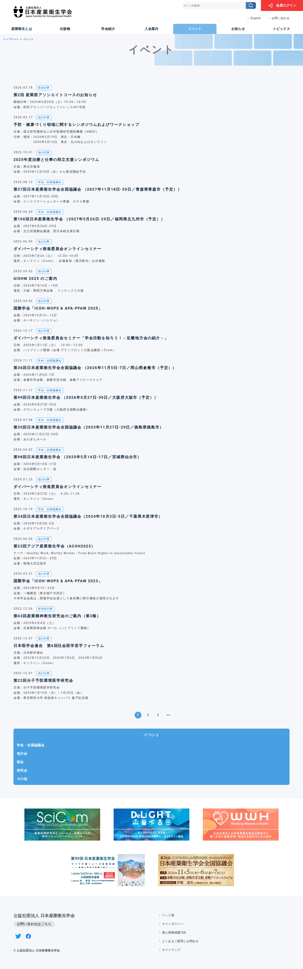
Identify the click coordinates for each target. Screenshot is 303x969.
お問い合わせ (280, 18)
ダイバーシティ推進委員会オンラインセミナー (57, 249)
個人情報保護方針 (174, 932)
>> (168, 715)
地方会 (22, 754)
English (255, 18)
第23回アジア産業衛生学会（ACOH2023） (54, 546)
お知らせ (238, 29)
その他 (22, 779)
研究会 (22, 770)
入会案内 (151, 29)
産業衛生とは (21, 29)
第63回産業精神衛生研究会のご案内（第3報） (57, 616)
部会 (20, 762)
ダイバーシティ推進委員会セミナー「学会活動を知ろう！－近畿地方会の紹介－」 (91, 338)
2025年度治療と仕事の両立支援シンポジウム (56, 159)
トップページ (11, 39)
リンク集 (168, 915)
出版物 (65, 29)
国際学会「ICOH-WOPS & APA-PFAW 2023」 (57, 581)
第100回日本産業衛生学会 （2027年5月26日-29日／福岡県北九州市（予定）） (89, 219)
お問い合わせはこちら (34, 924)
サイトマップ (171, 949)
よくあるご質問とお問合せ (180, 941)
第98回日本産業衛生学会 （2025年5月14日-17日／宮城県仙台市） (77, 457)
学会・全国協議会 (30, 745)
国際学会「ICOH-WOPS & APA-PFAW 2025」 (57, 308)
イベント (195, 29)
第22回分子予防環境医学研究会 (43, 680)
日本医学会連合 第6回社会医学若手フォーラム (58, 645)
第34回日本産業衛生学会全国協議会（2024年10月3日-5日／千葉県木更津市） (88, 516)
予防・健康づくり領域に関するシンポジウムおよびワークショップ (76, 124)
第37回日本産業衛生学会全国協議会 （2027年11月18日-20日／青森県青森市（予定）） (97, 189)
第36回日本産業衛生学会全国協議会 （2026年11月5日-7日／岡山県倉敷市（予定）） (95, 367)
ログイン (282, 5)
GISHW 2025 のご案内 (35, 278)
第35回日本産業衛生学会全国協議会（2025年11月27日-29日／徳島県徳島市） (88, 427)
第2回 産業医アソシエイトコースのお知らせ (55, 95)
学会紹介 (108, 29)
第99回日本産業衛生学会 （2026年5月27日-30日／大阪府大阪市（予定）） (85, 397)
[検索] (251, 5)
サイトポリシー (172, 924)
